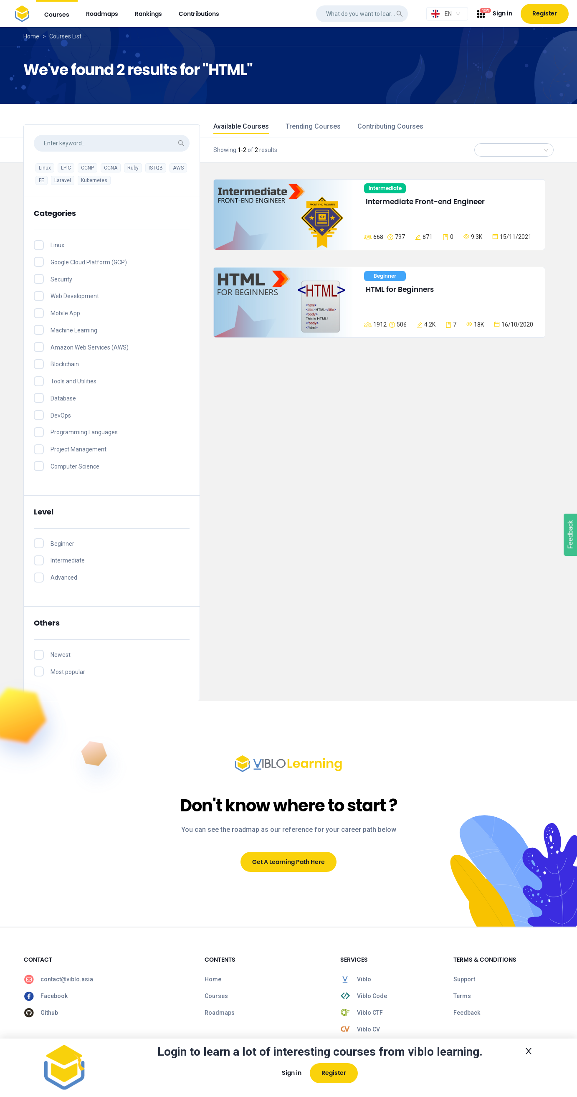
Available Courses (241, 126)
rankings (148, 14)
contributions (199, 14)
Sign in (502, 13)
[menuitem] (57, 13)
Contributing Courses (390, 126)
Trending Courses (313, 126)
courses (56, 14)
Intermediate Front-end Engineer (425, 202)
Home (31, 36)
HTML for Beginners (400, 289)
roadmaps (102, 14)
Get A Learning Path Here (288, 862)
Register (544, 13)
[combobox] (447, 13)
